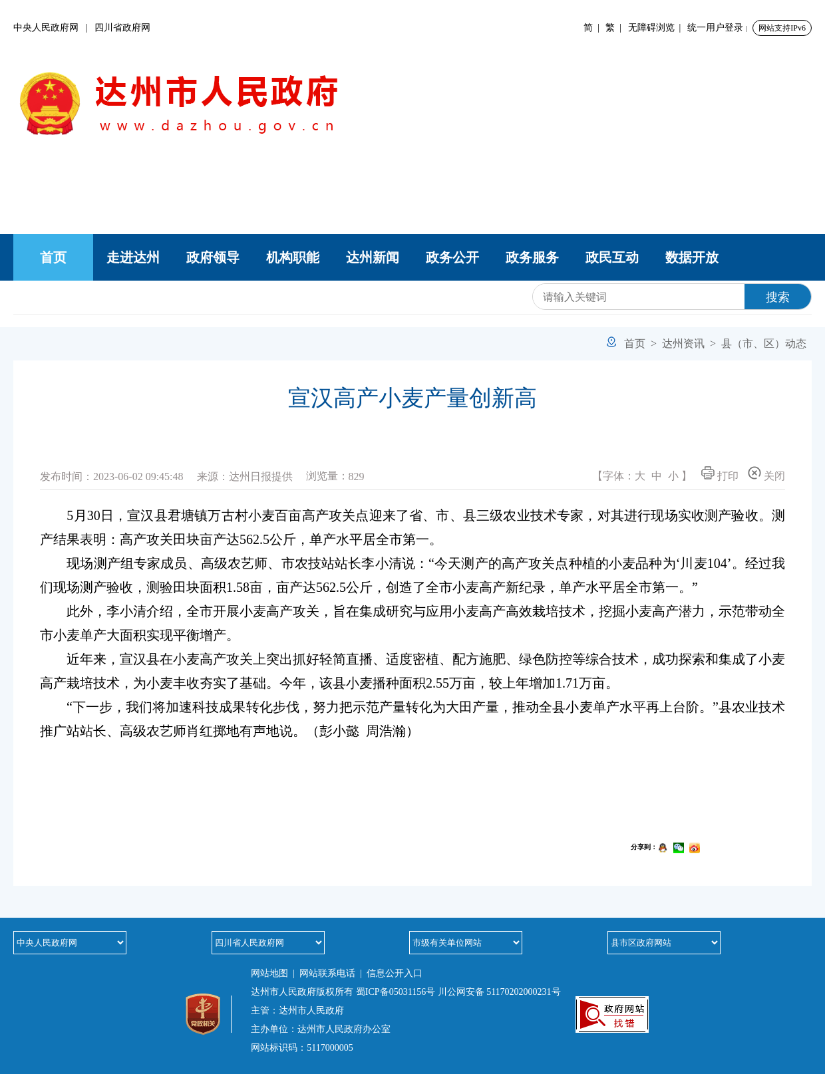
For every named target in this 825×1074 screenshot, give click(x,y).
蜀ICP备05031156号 (395, 992)
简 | (593, 28)
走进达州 (133, 257)
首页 (53, 257)
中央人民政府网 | (53, 28)
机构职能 (292, 257)
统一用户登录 (715, 28)
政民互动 (612, 257)
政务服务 (532, 257)
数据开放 (692, 257)
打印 (720, 473)
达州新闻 (372, 257)
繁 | (615, 28)
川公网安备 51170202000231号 (499, 992)
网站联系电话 (327, 973)
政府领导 (213, 257)
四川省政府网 (122, 28)
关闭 (766, 473)
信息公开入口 (394, 973)
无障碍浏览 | (657, 28)
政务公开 (452, 257)
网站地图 (269, 973)
